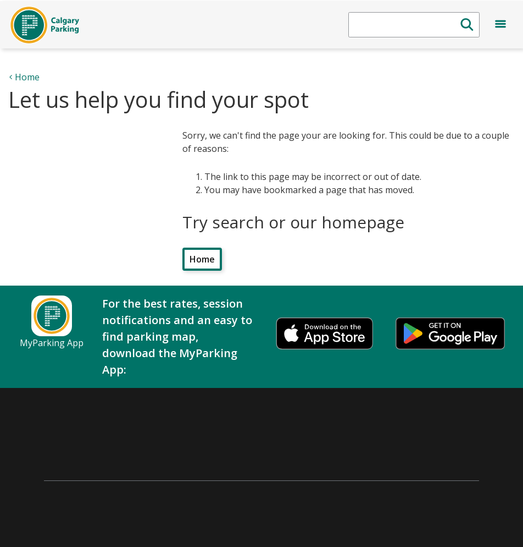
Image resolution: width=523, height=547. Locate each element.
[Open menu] (500, 26)
